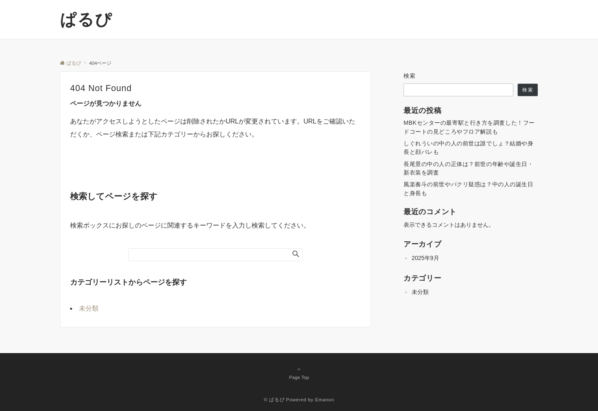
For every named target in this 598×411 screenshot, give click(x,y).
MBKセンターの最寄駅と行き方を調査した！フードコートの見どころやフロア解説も (469, 126)
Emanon (324, 399)
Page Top (299, 373)
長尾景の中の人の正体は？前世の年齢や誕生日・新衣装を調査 (469, 168)
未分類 (88, 308)
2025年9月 (425, 258)
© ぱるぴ (274, 399)
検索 (410, 75)
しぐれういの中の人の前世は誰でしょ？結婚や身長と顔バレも (469, 147)
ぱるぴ (86, 19)
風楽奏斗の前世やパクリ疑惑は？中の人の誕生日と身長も (469, 188)
